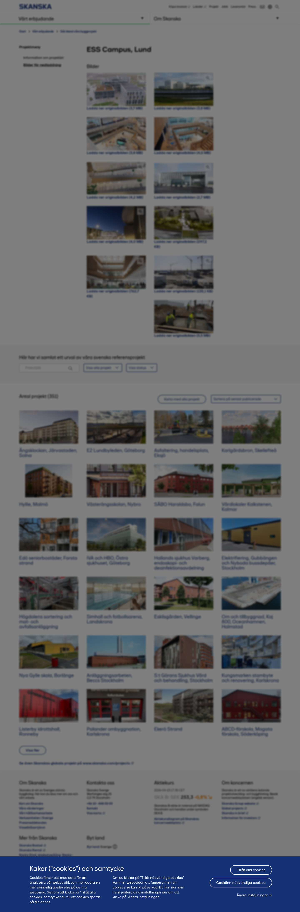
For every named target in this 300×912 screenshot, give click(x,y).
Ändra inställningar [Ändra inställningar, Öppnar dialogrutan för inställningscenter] (252, 895)
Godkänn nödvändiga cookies (240, 882)
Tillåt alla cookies (251, 870)
